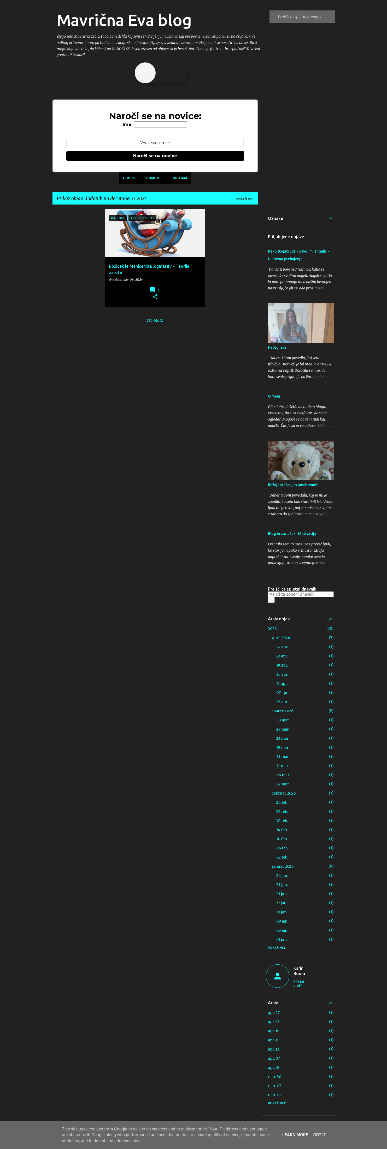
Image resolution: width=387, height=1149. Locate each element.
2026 (272, 628)
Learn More (295, 1134)
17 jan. (281, 903)
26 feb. (282, 802)
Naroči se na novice (155, 155)
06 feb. (282, 848)
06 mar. (283, 775)
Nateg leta (277, 347)
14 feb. (282, 829)
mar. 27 (274, 1085)
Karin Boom (299, 971)
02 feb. (282, 857)
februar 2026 (284, 793)
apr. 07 (274, 1058)
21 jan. (282, 893)
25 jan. (282, 884)
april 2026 (281, 637)
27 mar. (282, 729)
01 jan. (282, 939)
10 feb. (282, 839)
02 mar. (283, 784)
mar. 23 (274, 1095)
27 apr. (282, 647)
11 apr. (282, 683)
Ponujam (179, 178)
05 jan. (282, 930)
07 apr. (282, 692)
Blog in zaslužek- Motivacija (292, 534)
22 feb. (282, 811)
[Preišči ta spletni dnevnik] (305, 16)
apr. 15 (274, 1040)
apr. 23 (273, 1021)
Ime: (127, 124)
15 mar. (282, 756)
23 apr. (282, 656)
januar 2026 (283, 866)
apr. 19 (273, 1031)
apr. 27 (274, 1012)
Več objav (154, 320)
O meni (129, 178)
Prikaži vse (245, 199)
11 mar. (282, 765)
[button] (155, 297)
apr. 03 (274, 1067)
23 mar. (282, 738)
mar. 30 (274, 1076)
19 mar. (282, 747)
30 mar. (283, 720)
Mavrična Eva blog (124, 20)
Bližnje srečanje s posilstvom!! (293, 485)
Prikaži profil (299, 983)
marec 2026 (283, 711)
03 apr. (282, 701)
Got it (319, 1134)
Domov (152, 178)
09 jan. (282, 921)
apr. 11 (273, 1049)
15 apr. (282, 674)
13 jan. (282, 912)
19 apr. (282, 665)
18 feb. (282, 820)
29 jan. (282, 875)
